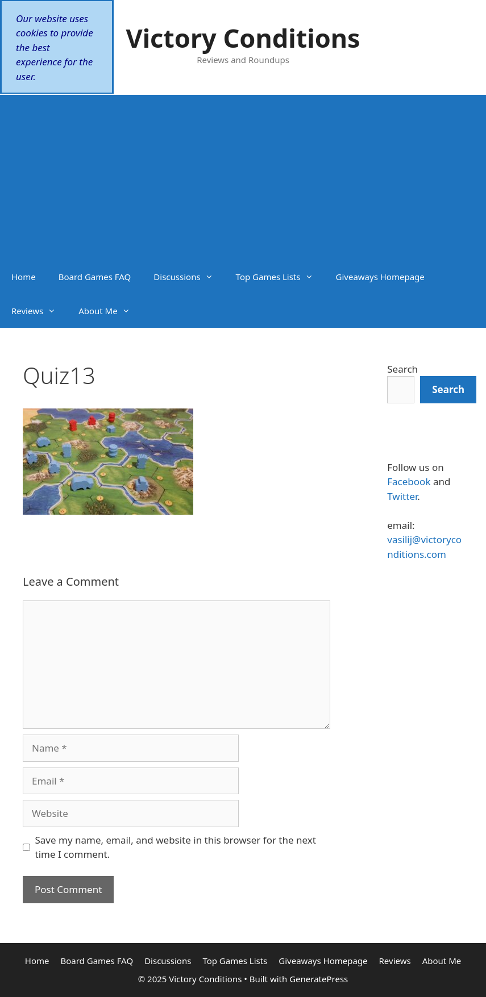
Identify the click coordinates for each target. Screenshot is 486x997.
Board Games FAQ (95, 276)
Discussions (188, 277)
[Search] (448, 389)
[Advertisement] (243, 174)
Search (402, 369)
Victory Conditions (243, 37)
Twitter (402, 496)
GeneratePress (318, 979)
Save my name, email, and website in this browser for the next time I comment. (175, 847)
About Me (110, 311)
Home (23, 276)
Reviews (39, 311)
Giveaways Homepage (380, 276)
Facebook (408, 481)
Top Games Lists (280, 277)
